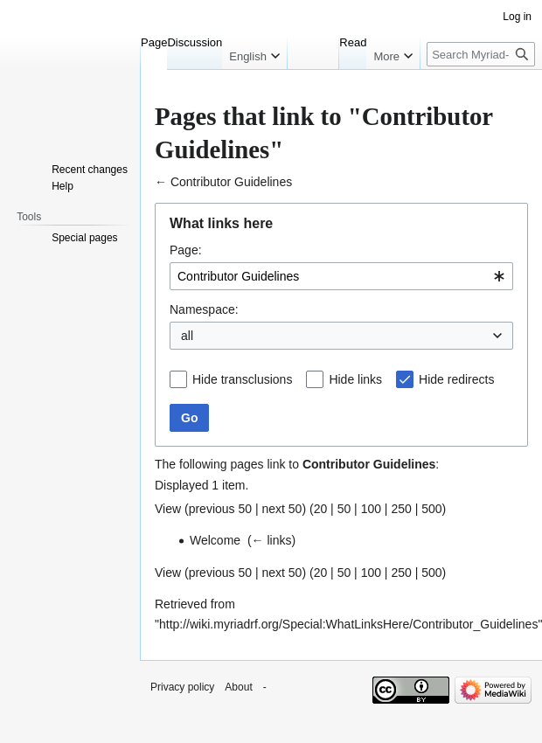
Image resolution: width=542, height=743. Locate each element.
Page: (186, 250)
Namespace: (204, 309)
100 (371, 509)
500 (431, 509)
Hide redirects (456, 379)
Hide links (355, 379)
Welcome (215, 540)
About (238, 687)
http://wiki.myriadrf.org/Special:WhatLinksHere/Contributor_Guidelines (348, 624)
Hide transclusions (242, 379)
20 (321, 509)
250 (401, 509)
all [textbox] (187, 336)
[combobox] (341, 276)
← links (272, 540)
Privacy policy (182, 687)
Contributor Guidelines (231, 182)
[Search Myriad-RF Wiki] (481, 54)
